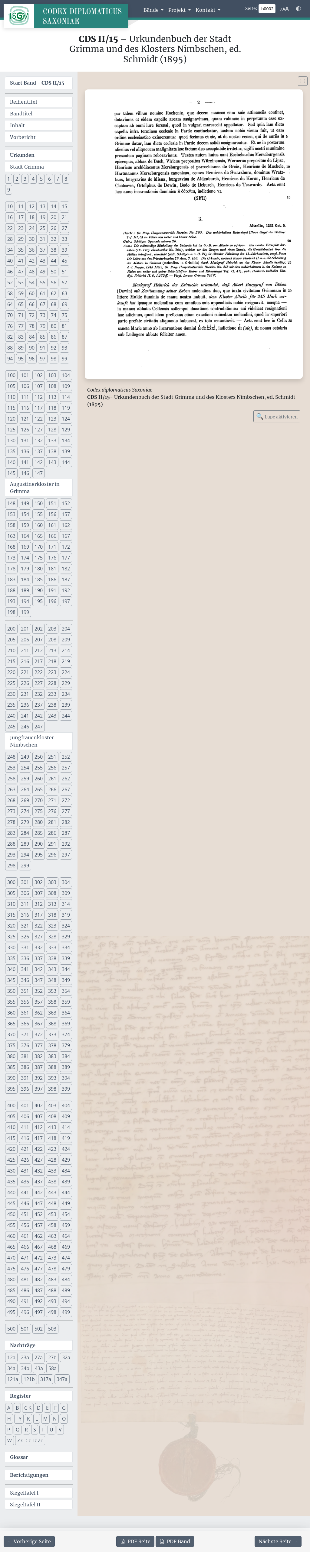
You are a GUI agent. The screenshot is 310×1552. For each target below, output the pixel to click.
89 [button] (21, 347)
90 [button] (32, 347)
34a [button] (11, 1368)
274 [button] (25, 811)
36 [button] (32, 250)
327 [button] (39, 936)
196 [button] (52, 601)
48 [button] (32, 271)
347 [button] (39, 980)
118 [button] (52, 408)
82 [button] (10, 337)
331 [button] (25, 947)
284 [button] (25, 833)
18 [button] (32, 217)
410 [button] (11, 1127)
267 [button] (66, 789)
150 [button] (39, 503)
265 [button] (39, 789)
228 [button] (52, 683)
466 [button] (25, 1247)
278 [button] (11, 822)
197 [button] (66, 601)
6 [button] (49, 179)
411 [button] (25, 1127)
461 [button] (25, 1236)
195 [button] (39, 601)
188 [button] (11, 590)
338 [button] (52, 958)
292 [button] (66, 844)
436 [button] (25, 1181)
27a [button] (39, 1357)
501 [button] (25, 1328)
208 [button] (52, 639)
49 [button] (42, 271)
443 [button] (52, 1192)
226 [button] (25, 683)
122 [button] (39, 418)
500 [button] (11, 1328)
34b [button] (25, 1368)
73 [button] (42, 315)
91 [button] (42, 347)
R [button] (26, 1429)
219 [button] (66, 661)
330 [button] (11, 947)
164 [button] (25, 536)
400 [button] (11, 1105)
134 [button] (66, 440)
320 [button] (11, 925)
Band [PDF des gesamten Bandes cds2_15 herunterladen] (175, 1541)
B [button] (17, 1408)
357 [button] (39, 1002)
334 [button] (66, 947)
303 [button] (52, 882)
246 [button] (25, 726)
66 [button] (32, 304)
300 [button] (11, 882)
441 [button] (25, 1192)
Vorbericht (23, 137)
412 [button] (39, 1127)
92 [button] (53, 347)
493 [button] (52, 1301)
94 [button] (10, 358)
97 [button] (42, 358)
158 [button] (11, 525)
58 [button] (10, 293)
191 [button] (52, 590)
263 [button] (11, 789)
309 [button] (66, 893)
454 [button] (66, 1214)
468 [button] (52, 1247)
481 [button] (25, 1279)
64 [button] (10, 304)
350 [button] (11, 991)
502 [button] (39, 1328)
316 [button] (25, 915)
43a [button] (39, 1368)
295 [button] (39, 854)
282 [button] (66, 822)
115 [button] (11, 408)
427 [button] (39, 1160)
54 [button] (32, 282)
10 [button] (10, 206)
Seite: (251, 8)
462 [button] (39, 1236)
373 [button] (52, 1034)
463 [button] (52, 1236)
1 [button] (8, 179)
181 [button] (52, 568)
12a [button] (11, 1357)
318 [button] (52, 915)
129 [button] (66, 429)
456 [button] (25, 1225)
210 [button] (11, 650)
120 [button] (11, 418)
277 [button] (66, 811)
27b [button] (52, 1357)
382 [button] (39, 1056)
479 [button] (66, 1268)
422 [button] (39, 1149)
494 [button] (66, 1301)
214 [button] (66, 650)
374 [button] (66, 1034)
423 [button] (52, 1149)
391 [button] (25, 1078)
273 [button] (11, 811)
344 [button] (66, 969)
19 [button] (42, 217)
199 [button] (25, 612)
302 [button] (39, 882)
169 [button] (25, 547)
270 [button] (39, 800)
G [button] (64, 1408)
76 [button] (10, 326)
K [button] (28, 1418)
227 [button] (39, 683)
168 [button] (11, 547)
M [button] (45, 1418)
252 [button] (66, 756)
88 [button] (10, 347)
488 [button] (52, 1290)
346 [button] (25, 980)
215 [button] (11, 661)
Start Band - (37, 83)
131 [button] (25, 440)
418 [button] (52, 1138)
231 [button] (25, 694)
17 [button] (21, 217)
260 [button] (39, 778)
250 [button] (39, 756)
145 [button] (11, 473)
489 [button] (66, 1290)
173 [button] (11, 557)
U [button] (51, 1429)
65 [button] (21, 304)
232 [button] (39, 694)
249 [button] (25, 756)
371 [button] (25, 1034)
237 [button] (39, 705)
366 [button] (25, 1023)
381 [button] (25, 1056)
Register (20, 1396)
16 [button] (10, 217)
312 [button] (39, 904)
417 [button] (39, 1138)
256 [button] (52, 767)
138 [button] (52, 451)
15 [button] (64, 206)
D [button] (39, 1408)
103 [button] (52, 375)
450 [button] (11, 1214)
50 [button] (53, 271)
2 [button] (16, 179)
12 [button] (32, 206)
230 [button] (11, 694)
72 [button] (32, 315)
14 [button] (53, 206)
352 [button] (39, 991)
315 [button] (11, 915)
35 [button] (21, 250)
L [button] (36, 1418)
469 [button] (66, 1247)
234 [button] (66, 694)
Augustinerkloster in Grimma (35, 487)
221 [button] (25, 672)
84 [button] (32, 337)
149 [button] (25, 503)
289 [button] (25, 844)
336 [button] (25, 958)
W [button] (9, 1440)
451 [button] (25, 1214)
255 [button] (39, 767)
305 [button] (11, 893)
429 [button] (66, 1160)
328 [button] (52, 936)
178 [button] (11, 568)
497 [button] (39, 1312)
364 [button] (66, 1012)
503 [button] (52, 1328)
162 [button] (66, 525)
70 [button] (10, 315)
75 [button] (64, 315)
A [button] (8, 1408)
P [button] (8, 1429)
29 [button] (21, 239)
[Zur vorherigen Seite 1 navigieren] (29, 1541)
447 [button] (39, 1203)
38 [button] (53, 250)
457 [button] (39, 1225)
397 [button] (39, 1089)
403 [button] (52, 1105)
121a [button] (12, 1379)
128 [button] (52, 429)
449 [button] (66, 1203)
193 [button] (11, 601)
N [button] (55, 1418)
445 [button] (11, 1203)
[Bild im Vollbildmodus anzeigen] (303, 81)
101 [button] (25, 375)
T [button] (42, 1429)
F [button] (55, 1408)
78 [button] (32, 326)
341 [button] (25, 969)
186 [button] (52, 579)
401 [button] (25, 1105)
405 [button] (11, 1116)
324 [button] (66, 925)
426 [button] (25, 1160)
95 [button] (21, 358)
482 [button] (39, 1279)
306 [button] (25, 893)
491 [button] (25, 1301)
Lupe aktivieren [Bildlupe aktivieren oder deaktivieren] (277, 416)
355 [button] (11, 1002)
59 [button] (21, 293)
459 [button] (66, 1225)
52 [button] (10, 282)
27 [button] (64, 228)
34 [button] (10, 250)
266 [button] (52, 789)
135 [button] (11, 451)
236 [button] (25, 705)
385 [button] (11, 1067)
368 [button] (52, 1023)
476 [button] (25, 1268)
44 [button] (53, 260)
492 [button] (39, 1301)
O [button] (64, 1418)
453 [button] (52, 1214)
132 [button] (39, 440)
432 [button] (39, 1170)
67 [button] (42, 304)
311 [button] (25, 904)
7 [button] (57, 179)
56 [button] (53, 282)
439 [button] (66, 1181)
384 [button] (66, 1056)
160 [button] (39, 525)
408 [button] (52, 1116)
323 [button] (52, 925)
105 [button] (11, 386)
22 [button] (10, 228)
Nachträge (22, 1345)
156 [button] (52, 514)
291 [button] (52, 844)
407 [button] (39, 1116)
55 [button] (42, 282)
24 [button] (32, 228)
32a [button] (66, 1357)
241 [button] (25, 715)
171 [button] (52, 547)
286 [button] (52, 833)
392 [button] (39, 1078)
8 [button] (65, 179)
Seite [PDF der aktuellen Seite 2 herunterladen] (135, 1541)
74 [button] (53, 315)
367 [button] (39, 1023)
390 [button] (11, 1078)
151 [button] (52, 503)
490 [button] (11, 1301)
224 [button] (66, 672)
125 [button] (11, 429)
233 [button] (52, 694)
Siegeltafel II (25, 1505)
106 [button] (25, 386)
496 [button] (25, 1312)
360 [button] (11, 1012)
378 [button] (52, 1045)
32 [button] (53, 239)
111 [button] (25, 397)
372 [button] (39, 1034)
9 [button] (8, 189)
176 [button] (52, 557)
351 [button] (25, 991)
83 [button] (21, 337)
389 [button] (66, 1067)
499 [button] (66, 1312)
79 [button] (42, 326)
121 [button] (25, 418)
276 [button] (52, 811)
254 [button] (25, 767)
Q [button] (17, 1429)
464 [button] (66, 1236)
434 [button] (66, 1170)
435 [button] (11, 1181)
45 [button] (64, 260)
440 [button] (11, 1192)
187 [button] (66, 579)
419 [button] (66, 1138)
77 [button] (21, 326)
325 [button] (11, 936)
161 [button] (52, 525)
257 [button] (66, 767)
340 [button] (11, 969)
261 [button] (52, 778)
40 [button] (10, 260)
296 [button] (52, 854)
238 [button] (52, 705)
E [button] (47, 1408)
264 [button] (25, 789)
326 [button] (25, 936)
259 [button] (25, 778)
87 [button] (64, 337)
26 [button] (53, 228)
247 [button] (39, 726)
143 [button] (52, 462)
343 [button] (52, 969)
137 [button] (39, 451)
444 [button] (66, 1192)
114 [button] (66, 397)
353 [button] (52, 991)
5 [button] (41, 179)
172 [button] (66, 547)
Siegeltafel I (24, 1493)
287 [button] (66, 833)
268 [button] (11, 800)
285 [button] (39, 833)
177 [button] (66, 557)
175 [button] (39, 557)
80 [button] (53, 326)
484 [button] (66, 1279)
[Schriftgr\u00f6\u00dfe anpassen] (284, 9)
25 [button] (42, 228)
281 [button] (52, 822)
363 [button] (52, 1012)
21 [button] (64, 217)
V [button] (60, 1429)
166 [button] (52, 536)
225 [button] (11, 683)
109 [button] (66, 386)
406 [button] (25, 1116)
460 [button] (11, 1236)
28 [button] (10, 239)
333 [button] (52, 947)
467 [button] (39, 1247)
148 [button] (11, 503)
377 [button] (39, 1045)
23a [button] (25, 1357)
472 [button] (39, 1257)
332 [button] (39, 947)
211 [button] (25, 650)
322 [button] (39, 925)
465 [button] (11, 1247)
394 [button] (66, 1078)
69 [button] (64, 304)
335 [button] (11, 958)
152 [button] (66, 503)
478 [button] (52, 1268)
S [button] (34, 1429)
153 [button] (11, 514)
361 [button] (25, 1012)
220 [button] (11, 672)
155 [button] (39, 514)
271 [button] (52, 800)
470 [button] (11, 1257)
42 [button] (32, 260)
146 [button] (25, 473)
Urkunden (22, 155)
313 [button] (52, 904)
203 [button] (52, 628)
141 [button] (25, 462)
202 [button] (39, 628)
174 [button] (25, 557)
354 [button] (66, 991)
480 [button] (11, 1279)
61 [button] (42, 293)
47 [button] (21, 271)
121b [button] (29, 1379)
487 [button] (39, 1290)
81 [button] (64, 326)
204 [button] (66, 628)
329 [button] (66, 936)
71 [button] (21, 315)
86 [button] (53, 337)
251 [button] (52, 756)
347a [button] (62, 1379)
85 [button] (42, 337)
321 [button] (25, 925)
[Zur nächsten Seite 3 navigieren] (278, 1541)
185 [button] (39, 579)
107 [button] (39, 386)
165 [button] (39, 536)
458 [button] (52, 1225)
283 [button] (11, 833)
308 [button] (52, 893)
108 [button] (52, 386)
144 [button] (66, 462)
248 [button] (11, 756)
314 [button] (66, 904)
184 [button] (25, 579)
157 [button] (66, 514)
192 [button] (66, 590)
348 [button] (52, 980)
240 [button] (11, 715)
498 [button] (52, 1312)
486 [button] (25, 1290)
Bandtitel (21, 114)
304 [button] (66, 882)
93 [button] (64, 347)
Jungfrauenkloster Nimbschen (32, 741)
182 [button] (66, 568)
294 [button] (25, 854)
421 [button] (25, 1149)
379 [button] (66, 1045)
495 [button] (11, 1312)
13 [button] (42, 206)
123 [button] (52, 418)
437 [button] (39, 1181)
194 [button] (25, 601)
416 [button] (25, 1138)
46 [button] (10, 271)
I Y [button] (18, 1418)
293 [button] (11, 854)
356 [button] (25, 1002)
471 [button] (25, 1257)
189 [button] (25, 590)
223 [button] (52, 672)
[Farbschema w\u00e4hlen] (298, 9)
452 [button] (39, 1214)
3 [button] (25, 179)
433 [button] (52, 1170)
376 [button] (25, 1045)
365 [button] (11, 1023)
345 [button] (11, 980)
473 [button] (52, 1257)
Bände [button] (151, 10)
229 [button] (66, 683)
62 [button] (53, 293)
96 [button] (32, 358)
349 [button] (66, 980)
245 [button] (11, 726)
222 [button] (39, 672)
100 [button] (11, 375)
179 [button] (25, 568)
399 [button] (66, 1089)
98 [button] (53, 358)
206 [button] (25, 639)
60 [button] (32, 293)
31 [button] (42, 239)
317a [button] (45, 1379)
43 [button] (42, 260)
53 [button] (21, 282)
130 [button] (11, 440)
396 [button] (25, 1089)
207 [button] (39, 639)
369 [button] (66, 1023)
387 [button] (39, 1067)
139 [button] (66, 451)
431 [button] (25, 1170)
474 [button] (66, 1257)
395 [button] (11, 1089)
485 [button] (11, 1290)
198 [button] (11, 612)
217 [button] (39, 661)
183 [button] (11, 579)
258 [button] (11, 778)
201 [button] (25, 628)
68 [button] (53, 304)
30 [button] (32, 239)
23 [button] (21, 228)
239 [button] (66, 705)
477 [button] (39, 1268)
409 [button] (66, 1116)
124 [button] (66, 418)
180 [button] (39, 568)
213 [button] (52, 650)
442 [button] (39, 1192)
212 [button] (39, 650)
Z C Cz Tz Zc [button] (30, 1440)
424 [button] (66, 1149)
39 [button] (64, 250)
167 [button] (66, 536)
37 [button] (42, 250)
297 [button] (66, 854)
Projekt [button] (177, 10)
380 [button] (11, 1056)
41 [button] (21, 260)
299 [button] (25, 865)
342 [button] (39, 969)
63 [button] (64, 293)
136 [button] (25, 451)
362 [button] (39, 1012)
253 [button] (11, 767)
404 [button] (66, 1105)
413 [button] (52, 1127)
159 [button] (25, 525)
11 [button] (21, 206)
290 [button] (39, 844)
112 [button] (39, 397)
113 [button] (52, 397)
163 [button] (11, 536)
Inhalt (17, 125)
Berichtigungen (29, 1475)
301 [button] (25, 882)
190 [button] (39, 590)
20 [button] (53, 217)
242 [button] (39, 715)
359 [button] (66, 1002)
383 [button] (52, 1056)
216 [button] (25, 661)
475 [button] (11, 1268)
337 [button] (39, 958)
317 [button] (39, 915)
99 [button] (64, 358)
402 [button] (39, 1105)
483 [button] (52, 1279)
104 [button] (66, 375)
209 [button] (66, 639)
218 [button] (52, 661)
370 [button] (11, 1034)
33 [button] (64, 239)
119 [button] (66, 408)
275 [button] (39, 811)
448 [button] (52, 1203)
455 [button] (11, 1225)
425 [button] (11, 1160)
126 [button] (25, 429)
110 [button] (11, 397)
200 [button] (11, 628)
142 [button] (39, 462)
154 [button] (25, 514)
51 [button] (64, 271)
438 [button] (52, 1181)
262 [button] (66, 778)
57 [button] (64, 282)
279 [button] (25, 822)
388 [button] (52, 1067)
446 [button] (25, 1203)
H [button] (9, 1418)
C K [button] (27, 1408)
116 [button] (25, 408)
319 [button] (66, 915)
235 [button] (11, 705)
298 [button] (11, 865)
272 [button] (66, 800)
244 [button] (66, 715)
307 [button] (39, 893)
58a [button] (52, 1368)
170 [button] (39, 547)
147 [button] (39, 473)
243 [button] (52, 715)
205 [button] (11, 639)
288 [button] (11, 844)
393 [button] (52, 1078)
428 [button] (52, 1160)
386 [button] (25, 1067)
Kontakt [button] (206, 10)
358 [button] (52, 1002)
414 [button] (66, 1127)
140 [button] (11, 462)
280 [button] (39, 822)
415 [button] (11, 1138)
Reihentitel (23, 102)
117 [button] (39, 408)
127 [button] (39, 429)
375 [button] (11, 1045)
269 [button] (25, 800)
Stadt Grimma (27, 167)
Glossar (19, 1457)
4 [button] (33, 179)
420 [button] (11, 1149)
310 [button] (11, 904)
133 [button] (52, 440)
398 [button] (52, 1089)
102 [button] (39, 375)
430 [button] (11, 1170)
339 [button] (66, 958)
